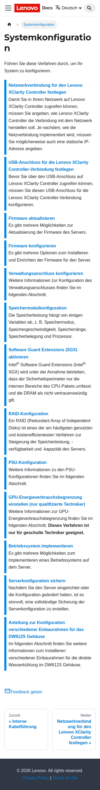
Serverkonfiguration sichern (37, 581)
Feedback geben (23, 692)
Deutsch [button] (66, 8)
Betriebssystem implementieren (41, 546)
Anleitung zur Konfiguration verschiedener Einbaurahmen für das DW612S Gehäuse (46, 629)
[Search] (90, 8)
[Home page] (9, 24)
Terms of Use (65, 778)
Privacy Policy (35, 778)
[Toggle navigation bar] (8, 8)
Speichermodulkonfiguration (38, 308)
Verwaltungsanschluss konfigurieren (46, 273)
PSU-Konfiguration (28, 462)
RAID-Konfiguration (28, 413)
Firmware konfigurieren (32, 246)
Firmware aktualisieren (32, 218)
